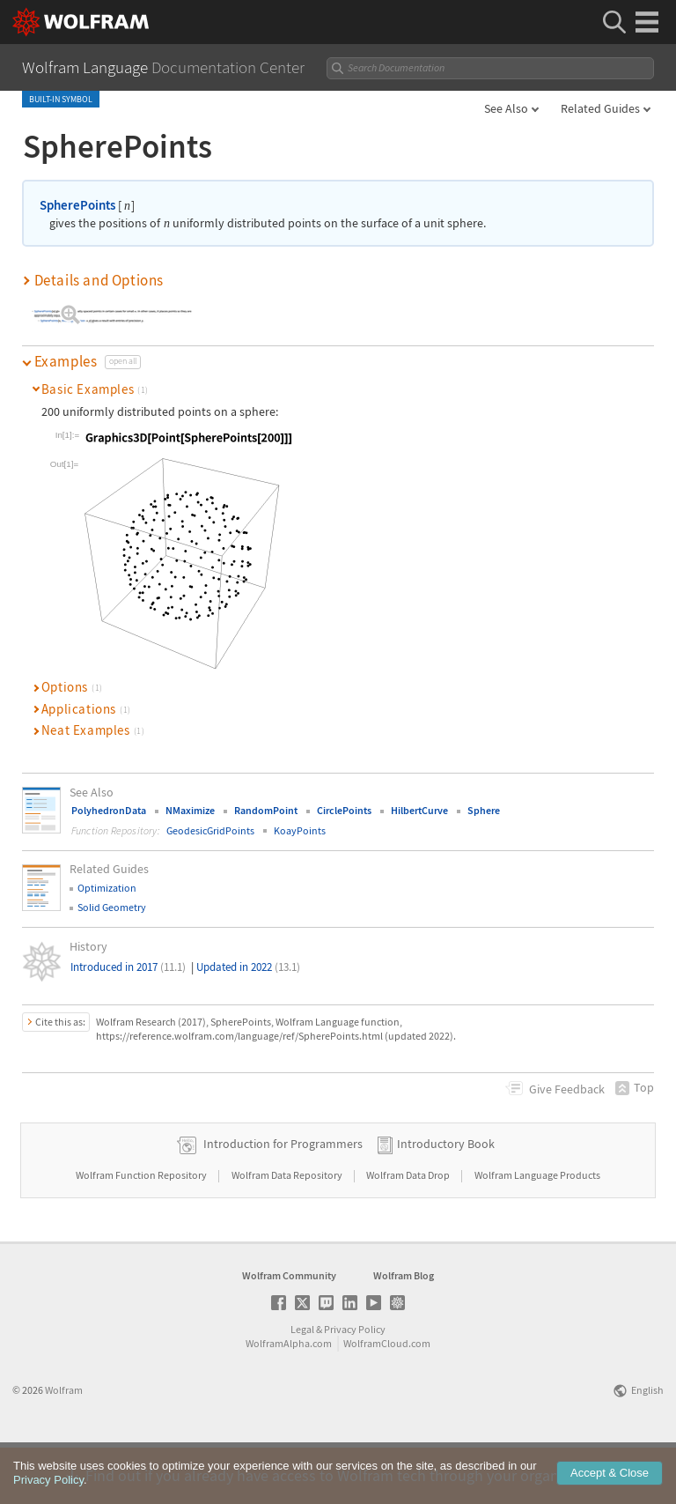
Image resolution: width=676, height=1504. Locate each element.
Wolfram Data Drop (409, 1230)
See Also (506, 108)
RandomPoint (266, 810)
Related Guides (600, 108)
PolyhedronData (108, 810)
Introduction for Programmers (283, 1199)
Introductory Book (446, 1199)
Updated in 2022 (248, 966)
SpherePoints (77, 204)
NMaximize (190, 810)
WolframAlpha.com (289, 1398)
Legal (302, 1384)
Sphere (483, 810)
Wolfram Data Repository (287, 1230)
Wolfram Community (289, 1330)
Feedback (567, 1089)
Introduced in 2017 (128, 966)
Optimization (106, 887)
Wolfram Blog (403, 1330)
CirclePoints (344, 810)
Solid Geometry (111, 907)
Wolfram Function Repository (142, 1230)
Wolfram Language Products (537, 1230)
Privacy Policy (355, 1384)
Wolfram (64, 1445)
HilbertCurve (419, 810)
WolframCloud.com (386, 1398)
